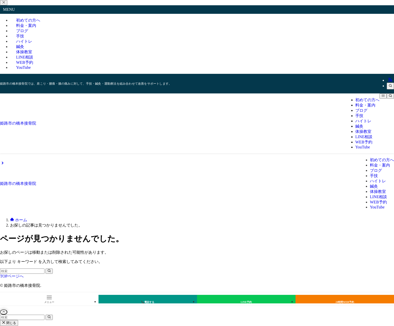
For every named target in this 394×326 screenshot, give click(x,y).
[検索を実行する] (49, 271)
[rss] (390, 80)
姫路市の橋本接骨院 (18, 123)
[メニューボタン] (383, 96)
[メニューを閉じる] (3, 2)
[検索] (390, 86)
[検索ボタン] (390, 96)
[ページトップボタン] (3, 312)
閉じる (9, 323)
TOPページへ (12, 276)
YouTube (23, 67)
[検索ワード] (22, 271)
